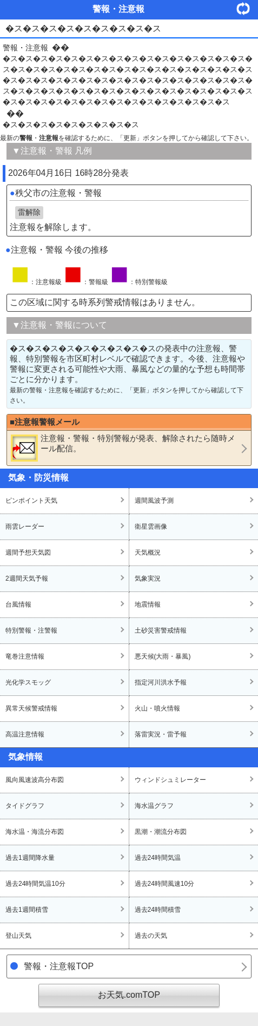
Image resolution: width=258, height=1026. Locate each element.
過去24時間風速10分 (165, 883)
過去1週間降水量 (30, 857)
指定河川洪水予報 (161, 682)
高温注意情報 (24, 734)
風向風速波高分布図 (34, 780)
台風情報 (18, 604)
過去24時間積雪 (158, 909)
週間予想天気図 (28, 552)
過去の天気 (151, 935)
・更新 (247, 8)
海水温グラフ (154, 806)
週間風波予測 (154, 500)
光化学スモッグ (28, 682)
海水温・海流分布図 (34, 832)
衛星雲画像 (151, 526)
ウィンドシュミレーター (170, 780)
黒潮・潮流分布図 (161, 832)
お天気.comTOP (129, 994)
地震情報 (148, 604)
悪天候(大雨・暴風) (163, 656)
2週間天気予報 (26, 578)
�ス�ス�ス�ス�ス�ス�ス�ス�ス (71, 124)
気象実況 (148, 578)
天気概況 (148, 552)
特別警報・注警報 (31, 630)
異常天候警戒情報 (31, 708)
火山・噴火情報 (157, 708)
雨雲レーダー (24, 526)
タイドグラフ (24, 806)
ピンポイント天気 (31, 500)
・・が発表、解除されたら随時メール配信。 (123, 447)
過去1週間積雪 (26, 909)
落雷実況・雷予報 (161, 734)
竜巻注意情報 (24, 656)
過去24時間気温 (158, 857)
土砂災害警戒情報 (161, 630)
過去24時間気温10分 (35, 883)
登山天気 (18, 935)
